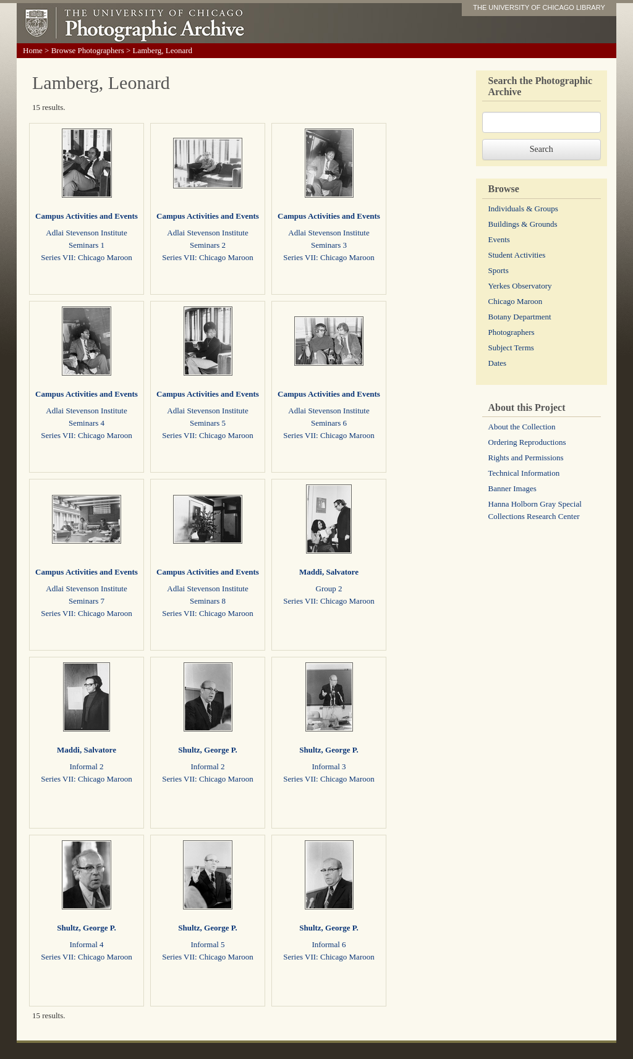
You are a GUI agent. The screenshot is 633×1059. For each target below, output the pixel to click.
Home (33, 50)
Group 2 (329, 588)
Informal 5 (207, 944)
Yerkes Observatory (520, 285)
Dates (497, 363)
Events (499, 239)
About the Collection (522, 426)
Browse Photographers (87, 50)
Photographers (511, 332)
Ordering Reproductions (527, 442)
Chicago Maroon (515, 301)
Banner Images (512, 488)
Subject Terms (511, 347)
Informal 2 (86, 766)
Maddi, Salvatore (329, 571)
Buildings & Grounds (523, 224)
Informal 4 (86, 944)
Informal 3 (329, 766)
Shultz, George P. (207, 749)
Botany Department (519, 316)
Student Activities (517, 254)
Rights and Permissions (526, 457)
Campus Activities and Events (86, 216)
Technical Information (524, 473)
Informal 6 (329, 944)
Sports (498, 270)
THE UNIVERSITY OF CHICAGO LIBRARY (539, 7)
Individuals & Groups (523, 208)
